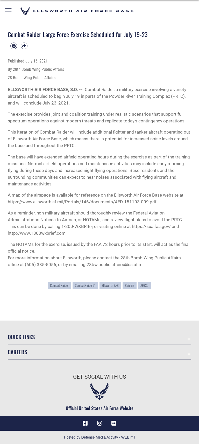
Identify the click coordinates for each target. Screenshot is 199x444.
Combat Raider (59, 285)
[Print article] (13, 46)
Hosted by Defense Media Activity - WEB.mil (99, 437)
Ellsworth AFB (110, 285)
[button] (8, 11)
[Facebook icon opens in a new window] (85, 423)
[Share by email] (24, 46)
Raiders (129, 285)
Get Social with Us (99, 377)
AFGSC (144, 285)
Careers (17, 352)
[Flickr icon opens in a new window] (114, 423)
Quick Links (21, 337)
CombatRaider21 (85, 285)
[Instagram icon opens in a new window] (99, 423)
